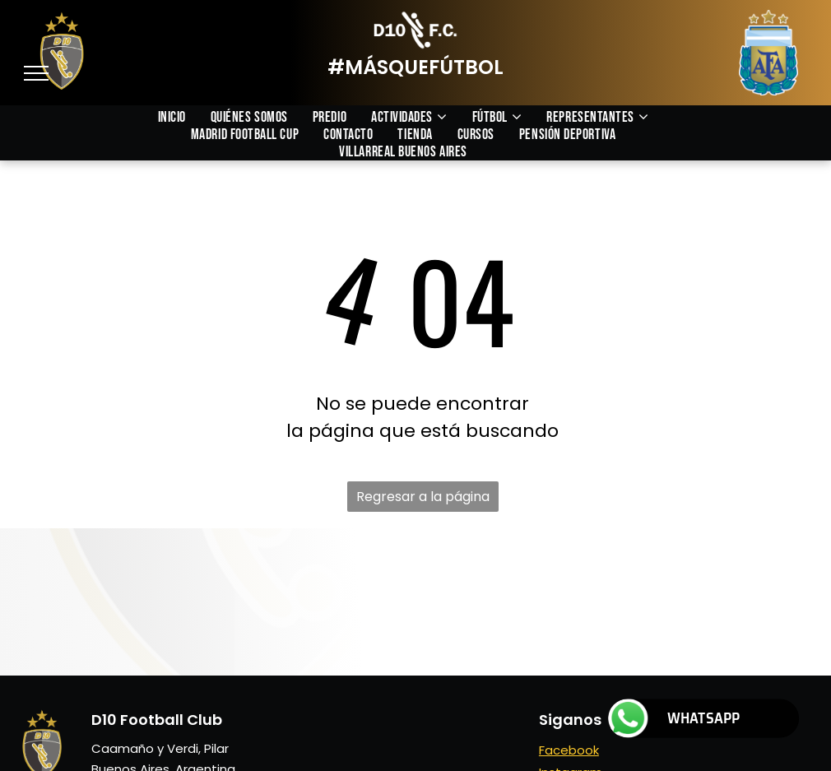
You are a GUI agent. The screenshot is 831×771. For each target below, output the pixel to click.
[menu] (36, 73)
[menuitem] (184, 117)
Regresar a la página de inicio (423, 499)
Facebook (569, 750)
